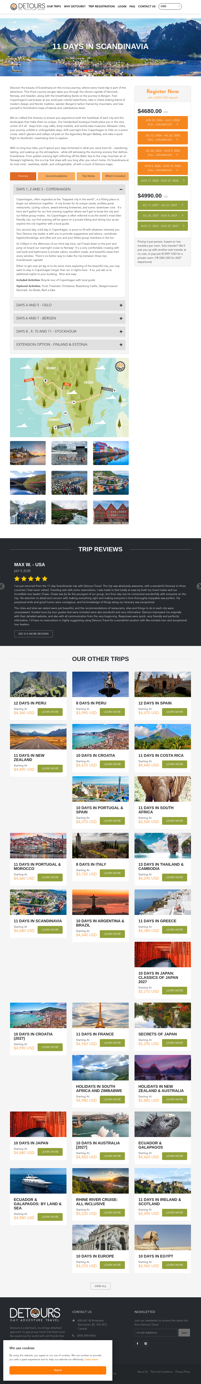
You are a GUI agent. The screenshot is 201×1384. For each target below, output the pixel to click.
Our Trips (53, 6)
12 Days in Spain (155, 703)
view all (101, 1286)
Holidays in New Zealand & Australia (161, 1088)
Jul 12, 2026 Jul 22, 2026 (162, 137)
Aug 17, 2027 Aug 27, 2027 (162, 226)
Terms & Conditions (162, 1372)
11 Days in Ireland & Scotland (159, 1201)
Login (121, 6)
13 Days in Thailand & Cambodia (161, 866)
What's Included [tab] (115, 176)
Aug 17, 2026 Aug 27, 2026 (162, 180)
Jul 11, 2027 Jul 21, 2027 (162, 205)
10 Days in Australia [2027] (98, 1145)
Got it (40, 1369)
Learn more (16, 1359)
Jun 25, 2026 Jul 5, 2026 (163, 122)
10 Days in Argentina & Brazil (100, 923)
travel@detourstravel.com (93, 1342)
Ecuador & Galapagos (150, 1145)
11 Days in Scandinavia (38, 921)
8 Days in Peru (91, 703)
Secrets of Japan (157, 1034)
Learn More (50, 712)
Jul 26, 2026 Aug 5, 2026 (162, 153)
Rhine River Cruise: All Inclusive (97, 1201)
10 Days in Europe (95, 1256)
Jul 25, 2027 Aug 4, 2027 (163, 215)
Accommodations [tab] (56, 176)
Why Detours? (74, 6)
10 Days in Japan (31, 1143)
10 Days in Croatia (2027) (33, 1036)
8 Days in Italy (91, 864)
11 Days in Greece (157, 921)
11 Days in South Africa (156, 809)
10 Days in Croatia (95, 755)
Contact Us (146, 6)
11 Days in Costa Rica (161, 755)
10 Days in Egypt (155, 1256)
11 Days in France (95, 1034)
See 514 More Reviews (34, 634)
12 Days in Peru (30, 703)
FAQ (132, 6)
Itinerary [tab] (23, 176)
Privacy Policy (182, 1372)
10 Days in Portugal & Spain (99, 809)
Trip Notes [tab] (88, 176)
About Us (142, 1372)
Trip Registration (101, 6)
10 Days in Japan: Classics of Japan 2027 (158, 977)
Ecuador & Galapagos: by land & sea (38, 1203)
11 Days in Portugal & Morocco (37, 866)
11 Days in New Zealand (29, 757)
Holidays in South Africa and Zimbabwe (99, 1088)
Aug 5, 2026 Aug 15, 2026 (163, 168)
